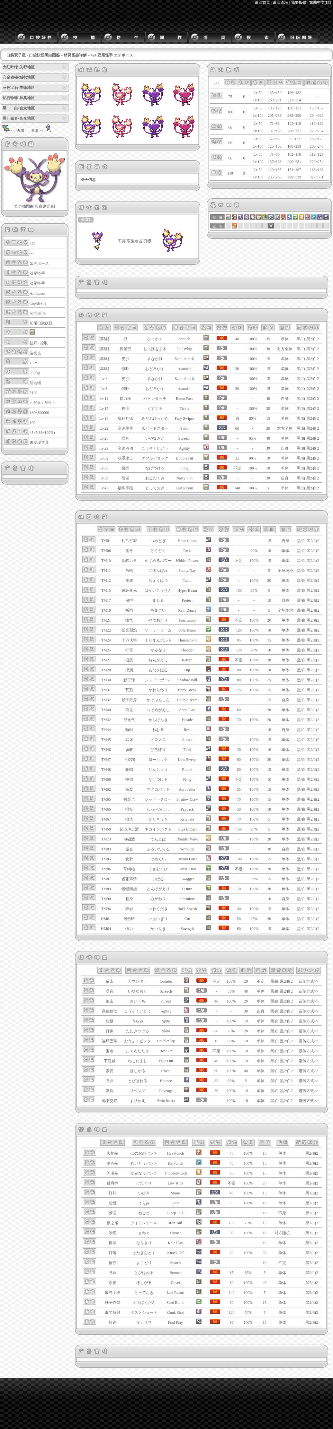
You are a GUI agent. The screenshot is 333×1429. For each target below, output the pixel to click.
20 (268, 408)
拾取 (44, 343)
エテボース (39, 263)
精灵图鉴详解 (75, 55)
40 (268, 398)
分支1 (86, 219)
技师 (33, 343)
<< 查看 (12, 130)
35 (268, 339)
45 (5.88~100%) (42, 432)
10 (268, 458)
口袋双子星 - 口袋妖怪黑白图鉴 (33, 55)
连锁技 (35, 353)
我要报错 (298, 2)
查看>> (42, 130)
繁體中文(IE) (320, 2)
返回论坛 (280, 2)
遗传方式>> (309, 981)
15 (268, 359)
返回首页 (262, 2)
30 (268, 349)
